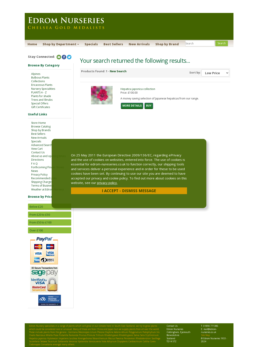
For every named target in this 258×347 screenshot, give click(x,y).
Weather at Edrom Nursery (47, 189)
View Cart (37, 149)
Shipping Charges (42, 182)
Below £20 (36, 207)
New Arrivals (139, 44)
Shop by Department (61, 44)
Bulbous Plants (40, 77)
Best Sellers (113, 44)
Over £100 (36, 230)
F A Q (34, 163)
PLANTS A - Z (39, 92)
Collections (38, 81)
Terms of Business (42, 185)
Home (32, 44)
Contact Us (38, 152)
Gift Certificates (40, 107)
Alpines (35, 74)
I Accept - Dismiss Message (129, 190)
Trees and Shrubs (42, 100)
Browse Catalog (41, 126)
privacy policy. (107, 183)
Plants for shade (41, 96)
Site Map (205, 335)
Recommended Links (44, 178)
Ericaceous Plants (41, 85)
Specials (91, 44)
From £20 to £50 (39, 215)
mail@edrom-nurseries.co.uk (209, 331)
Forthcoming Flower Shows (47, 167)
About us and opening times (48, 156)
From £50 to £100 (40, 222)
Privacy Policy (39, 174)
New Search (118, 71)
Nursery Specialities (43, 89)
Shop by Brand (167, 44)
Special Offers (39, 103)
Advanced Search (41, 145)
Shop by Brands (41, 130)
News (34, 171)
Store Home (38, 123)
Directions (37, 160)
